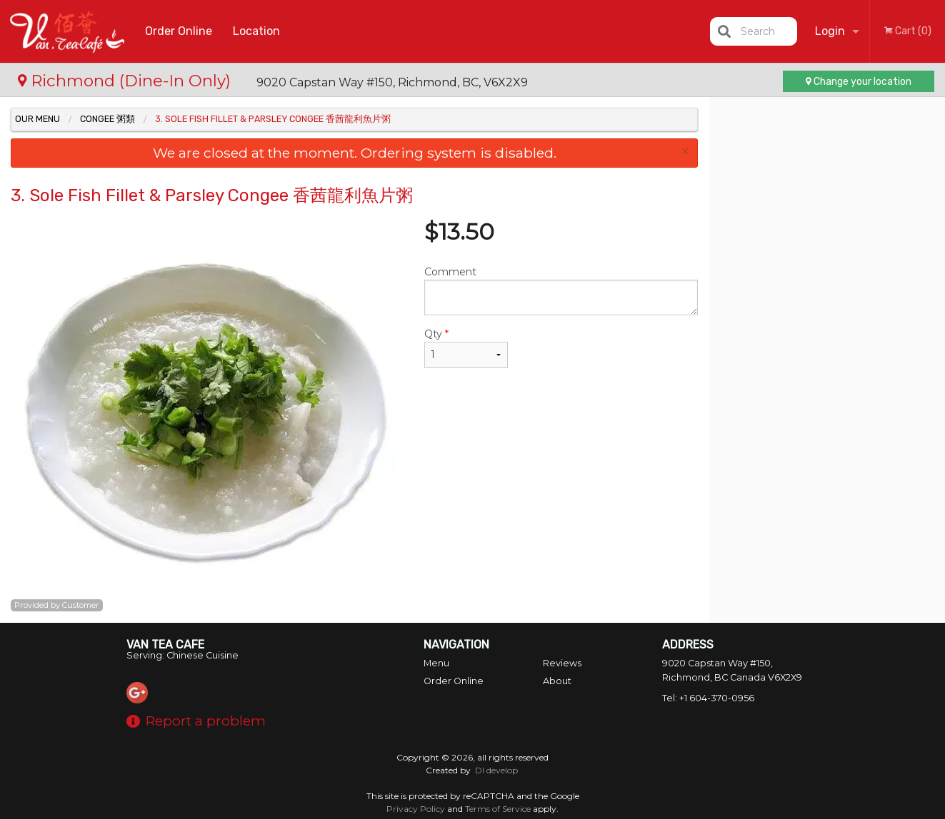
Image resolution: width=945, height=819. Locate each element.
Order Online (178, 31)
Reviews (562, 663)
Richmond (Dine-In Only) (126, 81)
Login (830, 31)
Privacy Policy (415, 808)
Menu (436, 663)
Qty (466, 347)
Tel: (708, 698)
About (557, 681)
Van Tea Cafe (165, 644)
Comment (561, 290)
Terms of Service (498, 808)
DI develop (496, 770)
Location (256, 31)
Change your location (858, 82)
